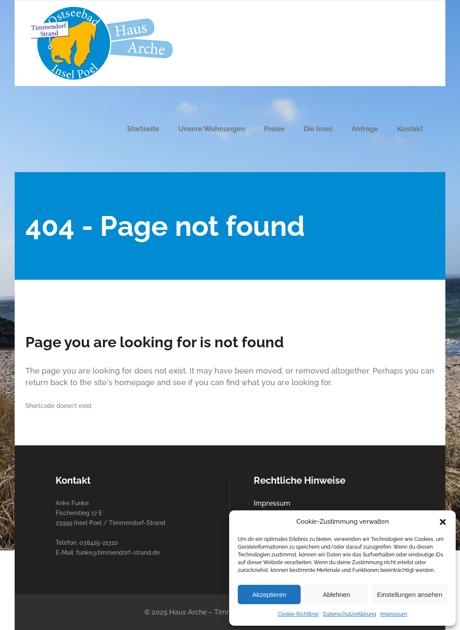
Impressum (393, 614)
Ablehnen (336, 594)
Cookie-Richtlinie (298, 614)
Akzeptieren (269, 594)
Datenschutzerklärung (349, 614)
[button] (442, 522)
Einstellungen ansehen (409, 594)
